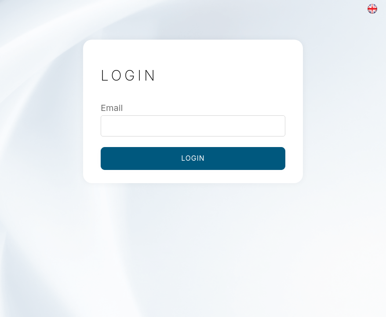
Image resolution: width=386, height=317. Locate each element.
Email (112, 107)
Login (192, 158)
